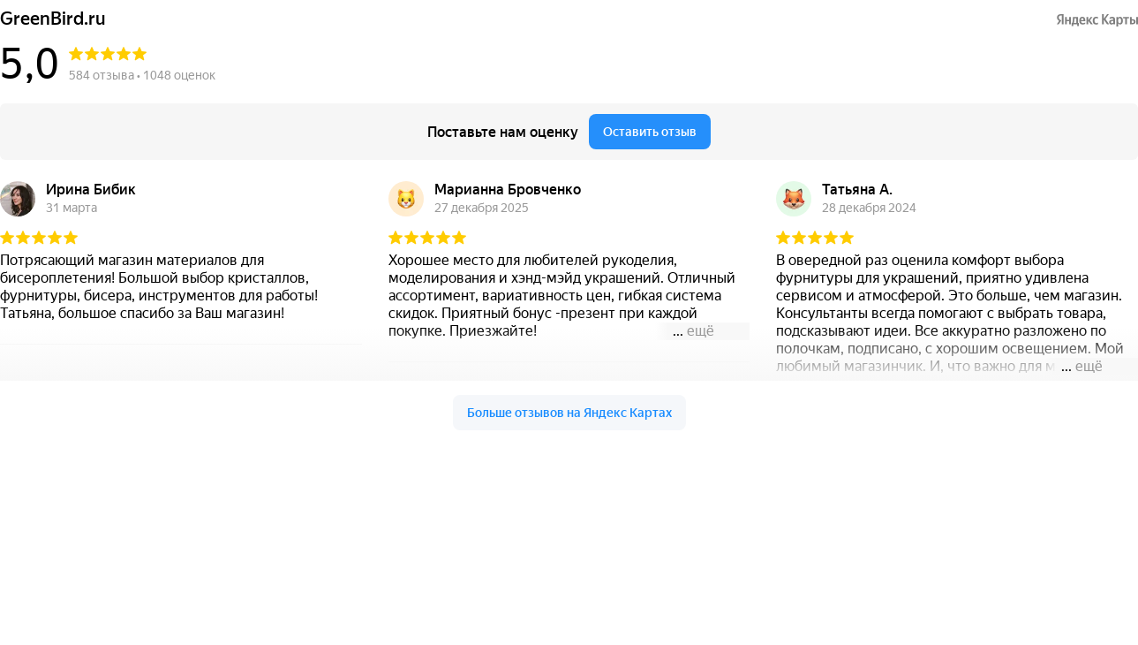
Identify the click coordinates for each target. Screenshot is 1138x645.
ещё (700, 330)
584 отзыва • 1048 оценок (142, 75)
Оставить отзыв (650, 132)
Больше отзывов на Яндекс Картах (569, 413)
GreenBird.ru (53, 19)
